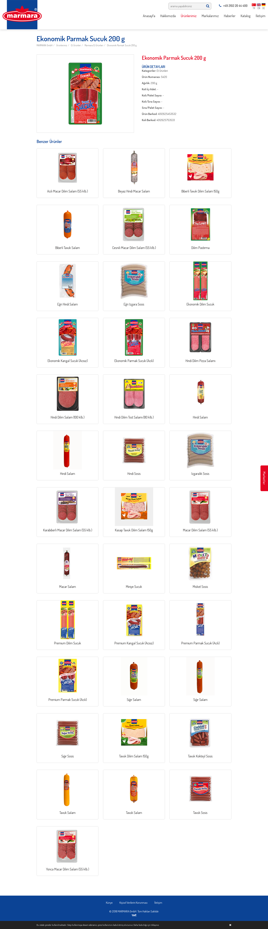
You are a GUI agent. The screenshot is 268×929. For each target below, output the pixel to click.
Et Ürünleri (76, 45)
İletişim (158, 902)
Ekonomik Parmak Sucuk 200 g (122, 45)
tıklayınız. (155, 925)
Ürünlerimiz (61, 45)
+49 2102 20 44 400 (233, 6)
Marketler (264, 478)
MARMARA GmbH (44, 45)
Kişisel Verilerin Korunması (133, 902)
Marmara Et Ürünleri (94, 45)
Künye (109, 902)
